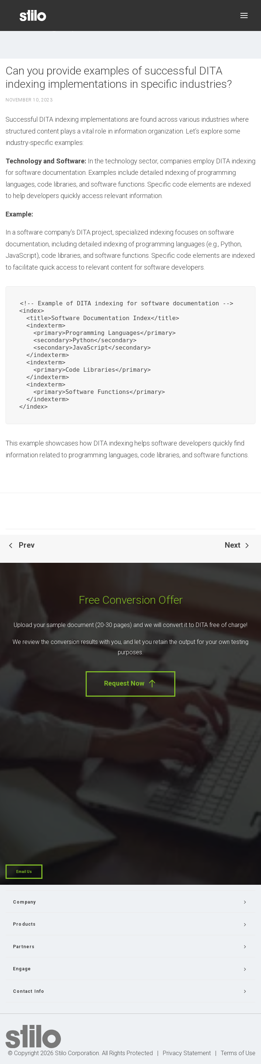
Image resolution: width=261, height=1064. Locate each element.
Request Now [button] (130, 683)
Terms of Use (238, 1053)
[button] (244, 15)
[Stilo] (32, 15)
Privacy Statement (187, 1053)
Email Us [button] (24, 872)
